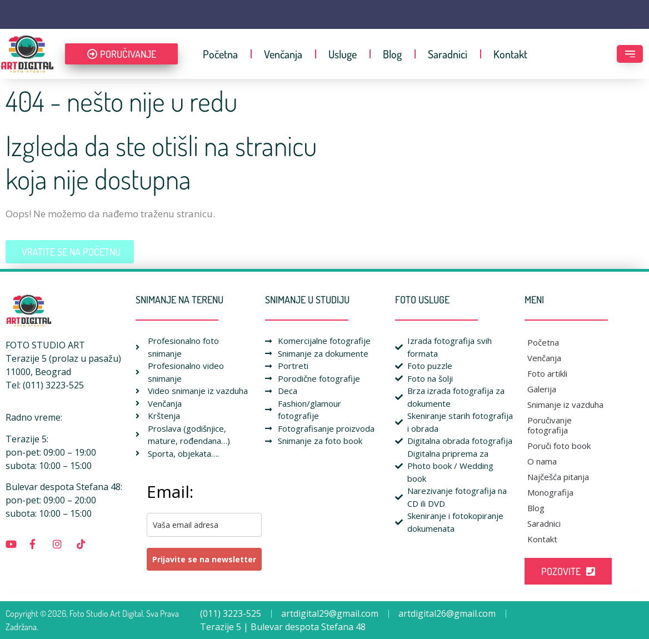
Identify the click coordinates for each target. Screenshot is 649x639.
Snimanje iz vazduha (565, 404)
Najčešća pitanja (558, 476)
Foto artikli (547, 373)
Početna (220, 54)
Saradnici (447, 54)
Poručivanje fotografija (549, 425)
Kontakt (510, 54)
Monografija (550, 492)
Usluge (342, 54)
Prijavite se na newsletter (204, 559)
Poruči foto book (559, 445)
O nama (542, 461)
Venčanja (283, 54)
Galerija (541, 389)
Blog (392, 54)
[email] (204, 525)
